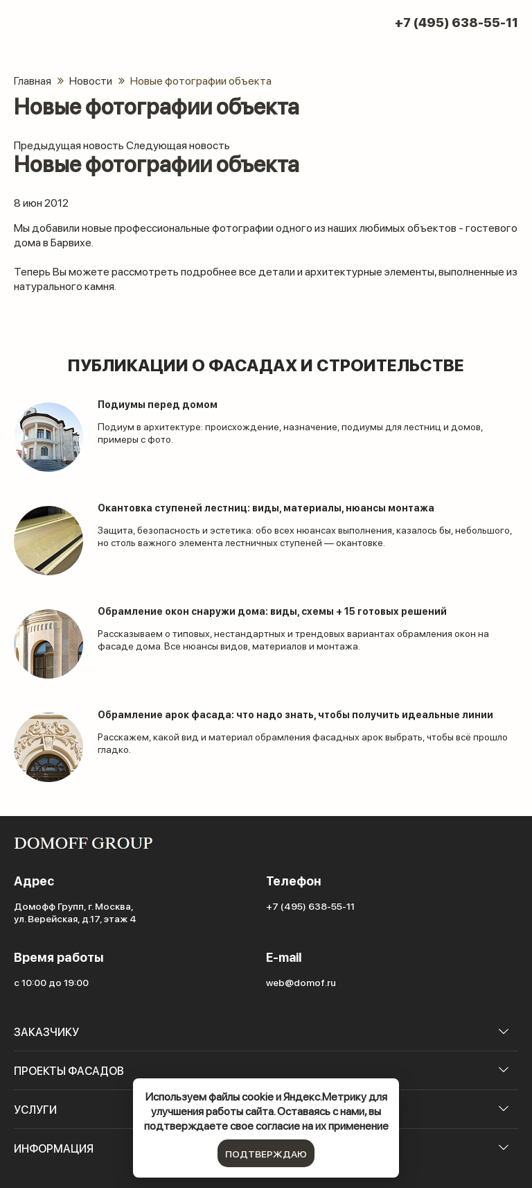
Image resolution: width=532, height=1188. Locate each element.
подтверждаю (266, 1153)
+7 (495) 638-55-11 (456, 22)
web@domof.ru (301, 982)
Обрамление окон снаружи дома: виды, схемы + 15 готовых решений (272, 611)
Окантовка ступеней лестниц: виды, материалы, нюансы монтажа (266, 507)
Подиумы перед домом (158, 404)
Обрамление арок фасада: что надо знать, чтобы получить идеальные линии (295, 714)
